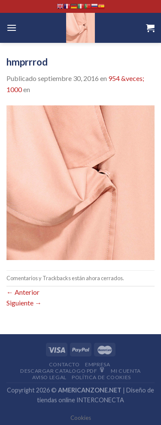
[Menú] (11, 27)
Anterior (22, 292)
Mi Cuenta (126, 371)
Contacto (64, 364)
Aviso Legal (49, 377)
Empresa (97, 364)
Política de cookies (101, 377)
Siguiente (24, 303)
